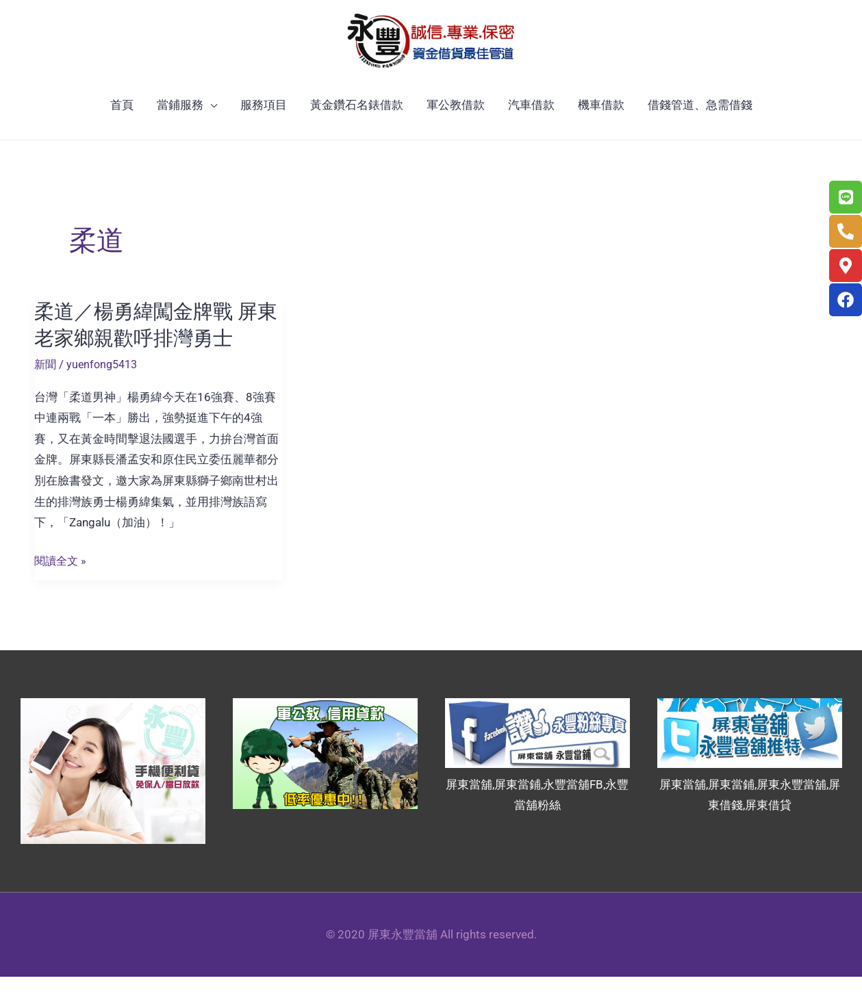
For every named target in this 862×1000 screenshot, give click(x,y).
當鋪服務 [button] (180, 129)
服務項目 (263, 129)
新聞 (46, 387)
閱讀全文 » (61, 584)
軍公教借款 (456, 129)
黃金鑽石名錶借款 (356, 129)
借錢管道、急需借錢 (700, 129)
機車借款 (601, 129)
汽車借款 (531, 129)
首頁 (122, 129)
